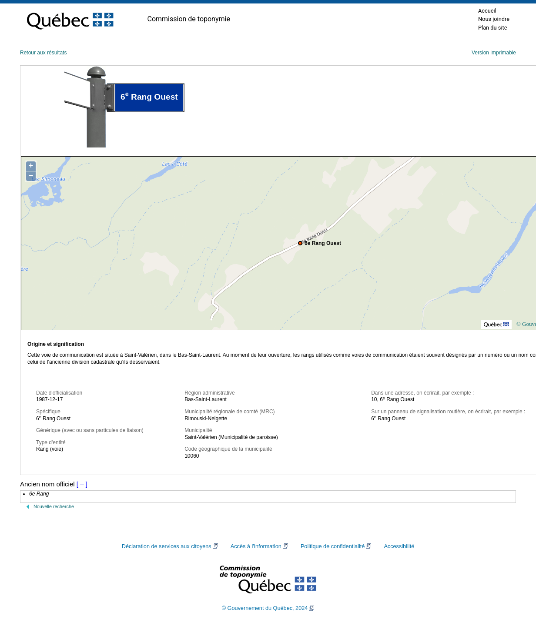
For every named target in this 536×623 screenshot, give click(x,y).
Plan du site (492, 27)
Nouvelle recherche (54, 506)
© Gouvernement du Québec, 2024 (265, 608)
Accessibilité (399, 546)
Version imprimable (494, 53)
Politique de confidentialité (333, 546)
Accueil (487, 10)
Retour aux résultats (43, 53)
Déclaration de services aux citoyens (166, 546)
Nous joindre (493, 19)
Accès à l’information (256, 546)
